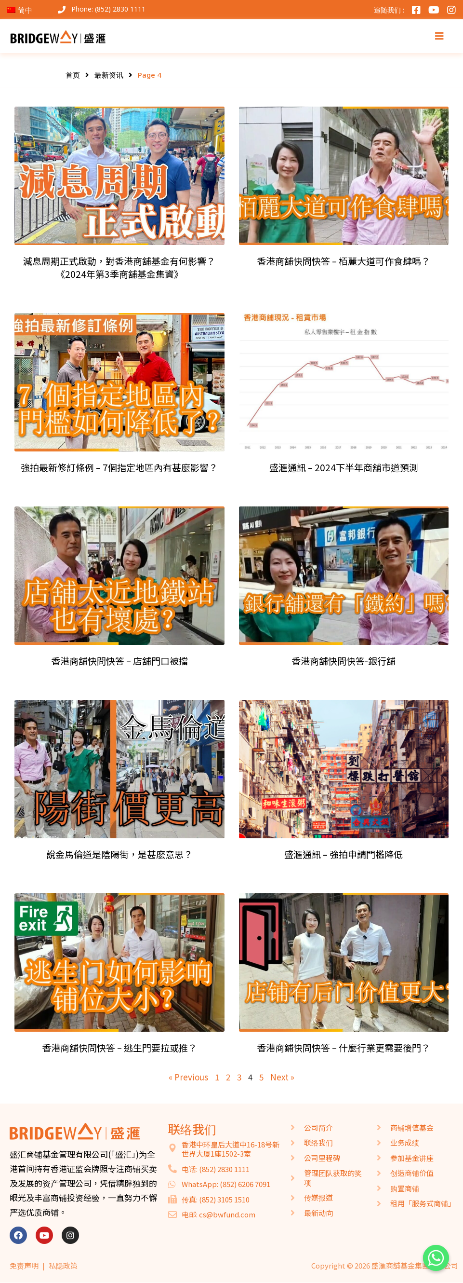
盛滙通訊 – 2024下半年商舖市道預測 (343, 467)
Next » (282, 1077)
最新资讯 (108, 75)
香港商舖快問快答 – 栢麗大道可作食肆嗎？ (343, 261)
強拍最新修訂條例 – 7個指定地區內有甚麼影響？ (119, 467)
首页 (73, 75)
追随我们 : (389, 9)
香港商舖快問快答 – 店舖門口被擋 (119, 661)
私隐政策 (63, 1265)
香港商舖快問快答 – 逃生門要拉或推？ (119, 1047)
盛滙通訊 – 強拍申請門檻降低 (343, 854)
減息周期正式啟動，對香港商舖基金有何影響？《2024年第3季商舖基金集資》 (119, 267)
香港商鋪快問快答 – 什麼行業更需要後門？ (343, 1047)
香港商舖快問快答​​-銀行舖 (343, 661)
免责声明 (24, 1265)
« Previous (188, 1077)
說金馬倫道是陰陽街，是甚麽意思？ (119, 854)
